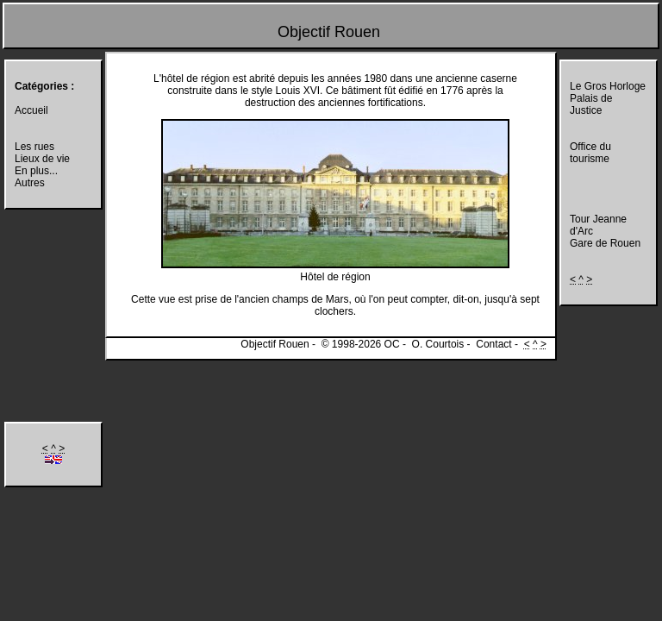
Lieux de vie (42, 159)
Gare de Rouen (605, 243)
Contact (493, 344)
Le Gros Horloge (608, 86)
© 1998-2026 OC (361, 344)
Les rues (34, 147)
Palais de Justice (591, 104)
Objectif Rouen (329, 32)
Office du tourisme (590, 153)
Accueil (31, 110)
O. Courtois (438, 344)
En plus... (36, 171)
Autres (30, 183)
